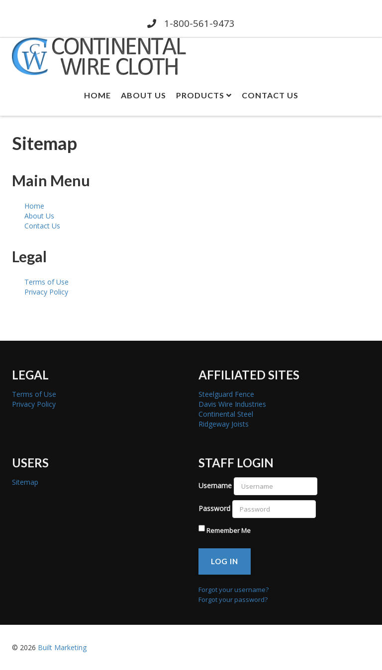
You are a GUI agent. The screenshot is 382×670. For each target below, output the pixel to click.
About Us (143, 95)
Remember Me (228, 530)
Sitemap (25, 482)
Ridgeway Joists (223, 424)
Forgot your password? (233, 599)
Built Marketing (62, 647)
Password (214, 508)
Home (97, 95)
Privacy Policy (46, 292)
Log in (224, 561)
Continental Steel (225, 414)
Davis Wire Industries (232, 404)
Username (215, 485)
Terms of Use (46, 282)
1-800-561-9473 (191, 23)
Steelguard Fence (226, 394)
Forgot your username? (233, 589)
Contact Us (270, 95)
